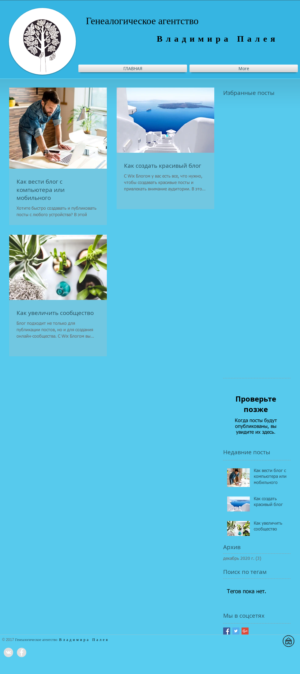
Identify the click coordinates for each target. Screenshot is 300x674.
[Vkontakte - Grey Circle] (8, 652)
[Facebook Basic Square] (226, 631)
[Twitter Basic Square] (235, 631)
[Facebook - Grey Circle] (21, 652)
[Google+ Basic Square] (245, 631)
